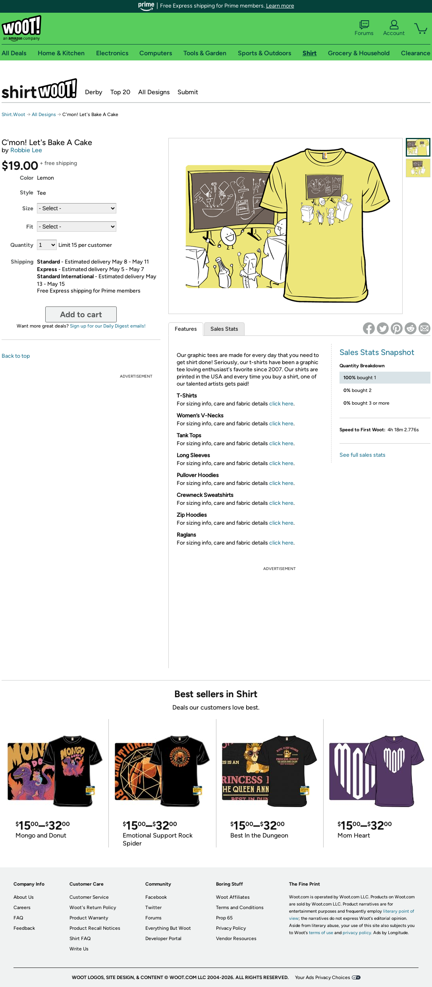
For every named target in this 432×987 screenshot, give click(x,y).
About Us (24, 897)
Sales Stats (224, 329)
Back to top (16, 356)
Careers (22, 907)
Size (27, 208)
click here (281, 403)
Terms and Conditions (240, 907)
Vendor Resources (236, 938)
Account (394, 28)
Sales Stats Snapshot (377, 352)
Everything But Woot (168, 928)
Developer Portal (163, 938)
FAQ (18, 918)
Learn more (280, 5)
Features (186, 329)
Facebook (156, 897)
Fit (29, 226)
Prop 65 (224, 918)
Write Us (79, 949)
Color (26, 178)
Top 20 (120, 92)
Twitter (153, 907)
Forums (364, 28)
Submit (187, 92)
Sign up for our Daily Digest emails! (108, 326)
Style (26, 192)
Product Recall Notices (94, 928)
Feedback (24, 928)
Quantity (21, 245)
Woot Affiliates (233, 897)
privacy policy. (357, 932)
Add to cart (81, 314)
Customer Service (89, 897)
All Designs (154, 92)
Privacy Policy (231, 928)
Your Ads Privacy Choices (322, 977)
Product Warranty (88, 918)
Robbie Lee (26, 150)
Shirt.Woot (39, 88)
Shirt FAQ (80, 938)
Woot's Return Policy (92, 907)
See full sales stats (362, 455)
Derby (93, 92)
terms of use (321, 932)
